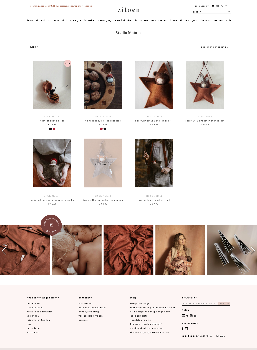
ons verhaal (85, 303)
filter (33, 46)
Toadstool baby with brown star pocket (52, 197)
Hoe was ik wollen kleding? (146, 324)
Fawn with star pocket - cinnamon (103, 197)
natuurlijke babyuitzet (39, 311)
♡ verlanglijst (35, 307)
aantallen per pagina (214, 46)
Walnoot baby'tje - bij (52, 118)
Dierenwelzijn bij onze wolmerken (149, 332)
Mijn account (202, 6)
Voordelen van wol (141, 320)
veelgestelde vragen (91, 315)
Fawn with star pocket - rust (154, 197)
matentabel (33, 328)
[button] (67, 85)
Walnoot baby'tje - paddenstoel (103, 118)
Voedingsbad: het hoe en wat (147, 328)
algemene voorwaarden (92, 307)
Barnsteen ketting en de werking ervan (153, 307)
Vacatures (33, 332)
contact (83, 320)
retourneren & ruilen (38, 320)
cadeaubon (33, 303)
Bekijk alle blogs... (140, 303)
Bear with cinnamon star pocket (154, 118)
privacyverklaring (89, 311)
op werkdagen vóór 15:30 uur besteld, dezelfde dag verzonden (61, 6)
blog (133, 297)
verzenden (33, 315)
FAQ (29, 324)
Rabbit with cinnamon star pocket (204, 118)
